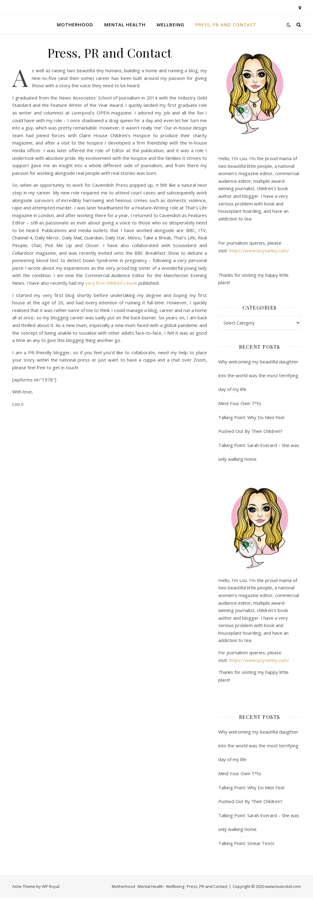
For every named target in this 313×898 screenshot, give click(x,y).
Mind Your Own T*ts (239, 403)
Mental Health (124, 24)
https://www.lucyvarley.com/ (259, 250)
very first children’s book (111, 283)
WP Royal (50, 886)
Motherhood (75, 24)
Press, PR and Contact (225, 24)
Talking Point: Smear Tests (246, 843)
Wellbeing (170, 24)
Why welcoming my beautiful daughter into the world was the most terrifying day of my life (258, 375)
